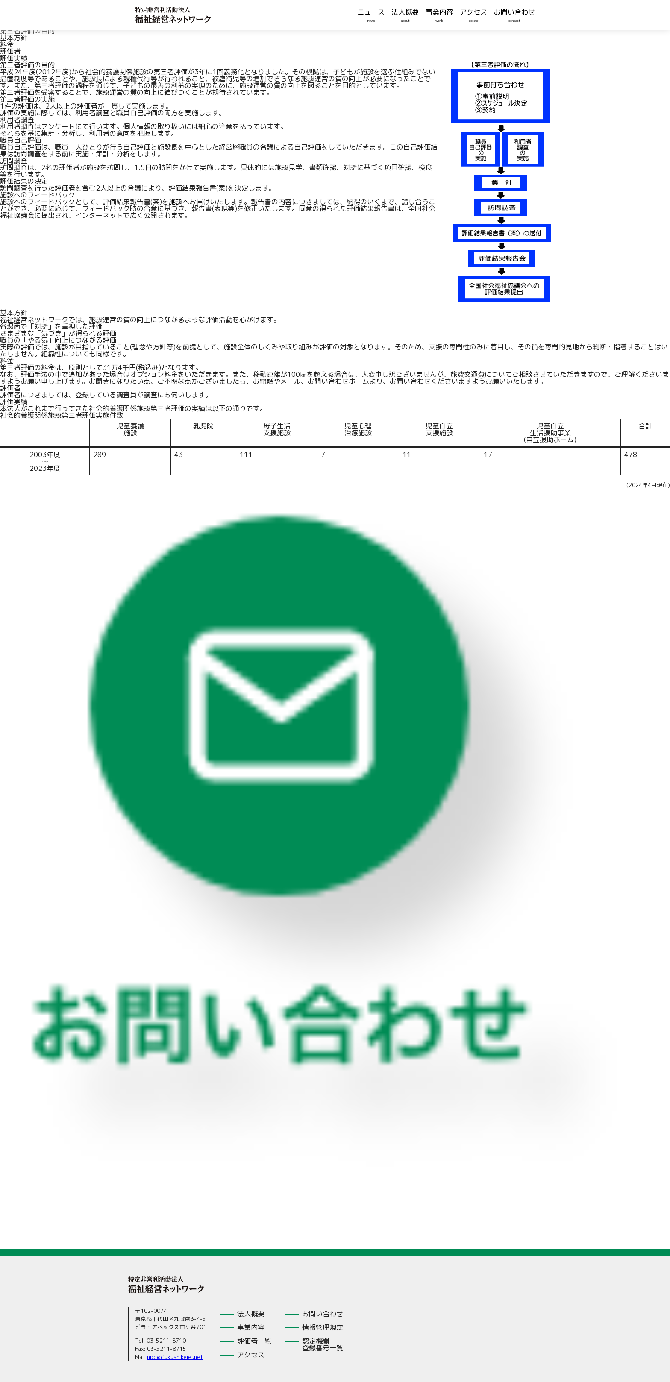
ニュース (371, 12)
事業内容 (439, 12)
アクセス (473, 12)
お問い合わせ (514, 12)
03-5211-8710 (166, 1340)
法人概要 (405, 12)
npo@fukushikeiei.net (175, 1357)
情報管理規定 (322, 1327)
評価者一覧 (254, 1341)
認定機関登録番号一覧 (322, 1344)
